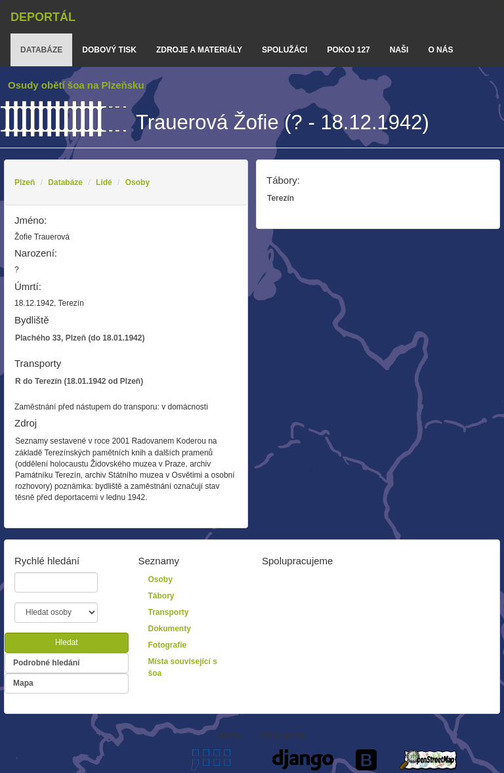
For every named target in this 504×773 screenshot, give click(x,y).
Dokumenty (169, 628)
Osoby (137, 182)
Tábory (161, 595)
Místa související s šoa (182, 667)
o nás (440, 49)
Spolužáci (284, 49)
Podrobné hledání (46, 662)
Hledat (66, 642)
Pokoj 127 (348, 49)
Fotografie (167, 645)
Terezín (280, 198)
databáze (41, 49)
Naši (399, 49)
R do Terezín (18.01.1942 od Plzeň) (79, 381)
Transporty (168, 612)
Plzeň (24, 182)
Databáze (65, 182)
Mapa (23, 683)
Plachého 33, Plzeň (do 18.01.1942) (79, 338)
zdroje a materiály (199, 49)
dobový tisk (109, 49)
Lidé (104, 182)
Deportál (42, 17)
